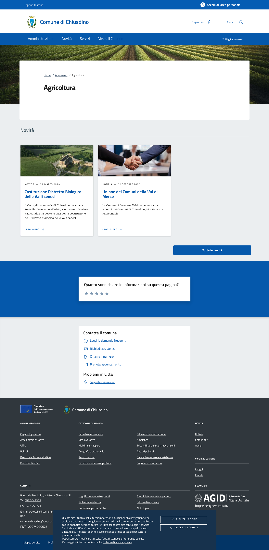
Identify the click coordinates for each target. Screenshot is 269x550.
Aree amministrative (32, 440)
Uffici (23, 445)
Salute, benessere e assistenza (155, 457)
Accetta (183, 528)
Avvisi (198, 445)
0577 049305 (33, 500)
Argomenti (61, 75)
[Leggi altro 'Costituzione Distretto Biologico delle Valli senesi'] (35, 229)
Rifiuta (183, 519)
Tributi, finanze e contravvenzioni (156, 445)
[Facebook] (207, 21)
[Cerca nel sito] (241, 22)
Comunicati (201, 440)
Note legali (143, 508)
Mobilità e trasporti (89, 445)
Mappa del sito (31, 542)
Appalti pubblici (145, 451)
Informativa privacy (148, 502)
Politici (24, 451)
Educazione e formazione (151, 434)
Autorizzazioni (87, 457)
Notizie (199, 434)
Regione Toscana (33, 5)
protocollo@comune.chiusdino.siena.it (50, 511)
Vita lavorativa (87, 440)
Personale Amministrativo (35, 457)
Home (47, 75)
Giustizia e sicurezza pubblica (95, 463)
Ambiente (142, 440)
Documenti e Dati (30, 463)
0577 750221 (33, 506)
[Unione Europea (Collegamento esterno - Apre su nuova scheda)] (37, 409)
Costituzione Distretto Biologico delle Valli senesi (53, 194)
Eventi (199, 475)
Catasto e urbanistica (91, 434)
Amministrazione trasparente (154, 496)
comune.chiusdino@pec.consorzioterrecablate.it (48, 521)
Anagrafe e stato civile (91, 451)
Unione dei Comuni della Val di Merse (130, 194)
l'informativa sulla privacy (117, 542)
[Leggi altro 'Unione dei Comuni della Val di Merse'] (112, 229)
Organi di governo (30, 434)
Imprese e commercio (149, 463)
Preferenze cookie (132, 538)
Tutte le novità (212, 250)
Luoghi (199, 469)
